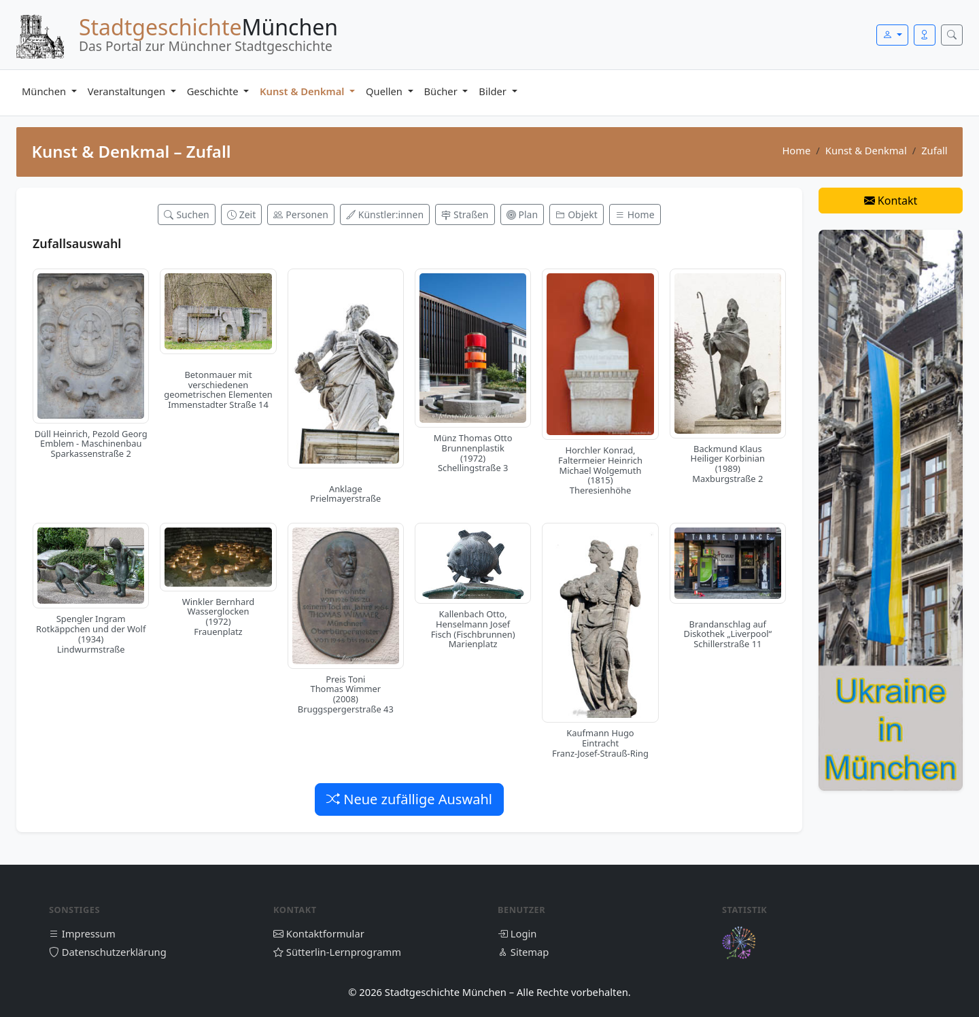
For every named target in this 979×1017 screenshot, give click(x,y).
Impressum (82, 933)
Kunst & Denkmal (303, 91)
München (45, 91)
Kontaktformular (318, 933)
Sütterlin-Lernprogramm (337, 952)
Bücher (442, 91)
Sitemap (523, 952)
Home (796, 150)
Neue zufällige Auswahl (409, 799)
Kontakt (891, 200)
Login (517, 933)
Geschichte (214, 91)
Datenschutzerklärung (108, 952)
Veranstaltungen (128, 91)
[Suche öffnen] (952, 35)
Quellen (385, 91)
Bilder (494, 91)
